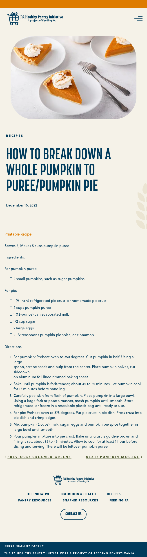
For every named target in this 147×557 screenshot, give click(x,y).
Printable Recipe (17, 234)
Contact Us (73, 514)
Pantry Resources (35, 500)
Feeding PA (119, 500)
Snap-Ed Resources (80, 500)
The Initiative (38, 493)
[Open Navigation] (138, 18)
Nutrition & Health (78, 493)
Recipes (114, 493)
